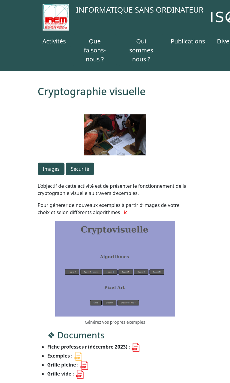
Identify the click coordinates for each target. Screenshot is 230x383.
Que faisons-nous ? (95, 50)
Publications (188, 41)
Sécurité (80, 169)
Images (51, 169)
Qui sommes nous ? (141, 50)
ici (126, 212)
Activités (54, 41)
